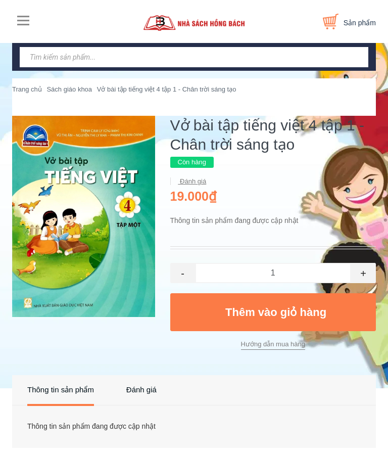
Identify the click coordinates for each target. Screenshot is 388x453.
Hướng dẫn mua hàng (273, 344)
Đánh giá (192, 181)
